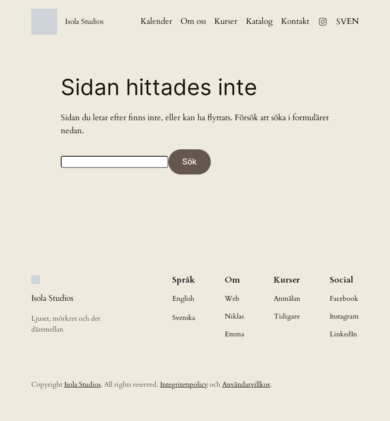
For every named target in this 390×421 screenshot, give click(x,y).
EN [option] (353, 21)
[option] (353, 21)
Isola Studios (84, 21)
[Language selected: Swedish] (347, 22)
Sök (189, 161)
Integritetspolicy (184, 384)
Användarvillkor (246, 384)
